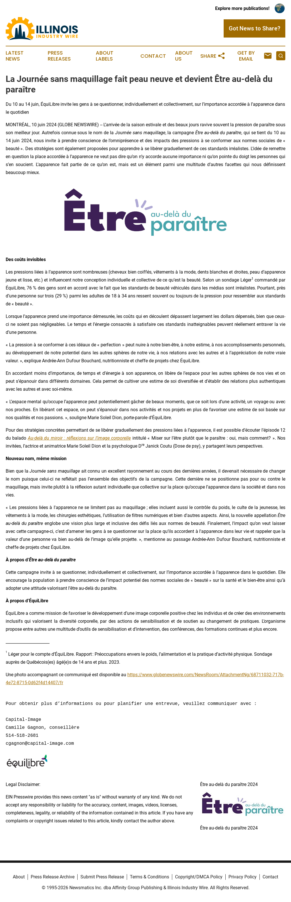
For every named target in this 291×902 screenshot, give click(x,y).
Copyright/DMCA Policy (199, 877)
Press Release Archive (52, 877)
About (19, 877)
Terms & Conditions (149, 877)
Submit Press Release (102, 877)
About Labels (104, 56)
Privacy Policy (242, 877)
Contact (153, 56)
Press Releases (59, 56)
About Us (184, 56)
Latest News (15, 56)
